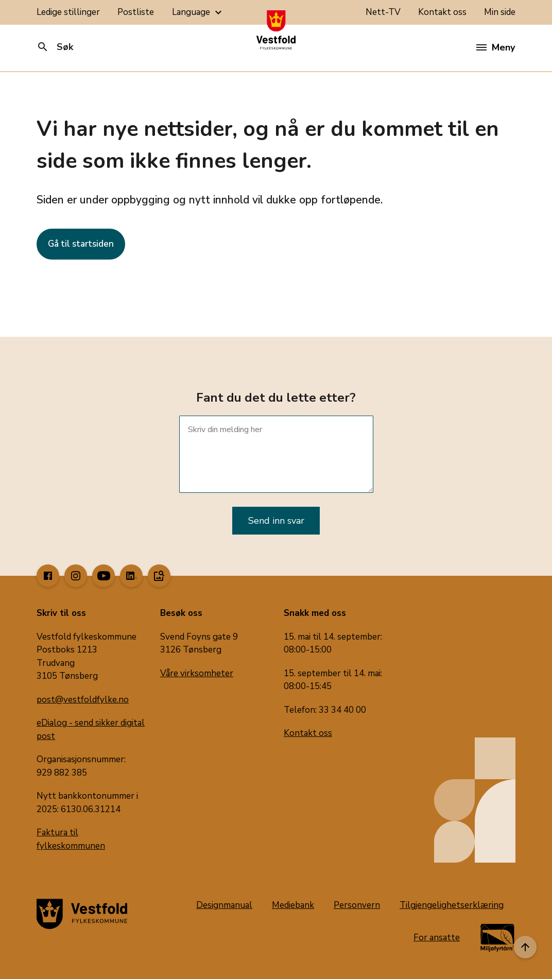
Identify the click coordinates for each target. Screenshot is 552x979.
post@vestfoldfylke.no (83, 700)
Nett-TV (383, 12)
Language (198, 12)
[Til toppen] (525, 947)
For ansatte (436, 937)
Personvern (357, 905)
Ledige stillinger (68, 12)
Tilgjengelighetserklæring (452, 905)
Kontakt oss (442, 12)
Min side (499, 12)
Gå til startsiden (81, 244)
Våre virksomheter (196, 673)
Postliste (135, 12)
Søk (55, 47)
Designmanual (224, 905)
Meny (495, 47)
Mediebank (293, 905)
